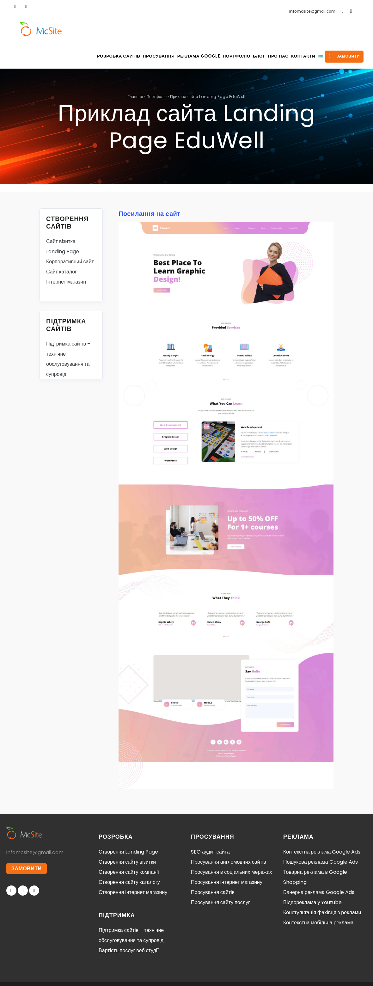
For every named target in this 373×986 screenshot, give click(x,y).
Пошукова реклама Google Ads (320, 836)
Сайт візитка (61, 216)
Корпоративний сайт (70, 236)
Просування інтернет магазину (226, 856)
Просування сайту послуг (220, 877)
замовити (340, 31)
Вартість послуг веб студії (129, 925)
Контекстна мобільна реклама (318, 897)
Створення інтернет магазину (133, 867)
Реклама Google (166, 31)
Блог (235, 31)
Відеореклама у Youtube (312, 877)
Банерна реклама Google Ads (318, 867)
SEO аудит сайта (210, 826)
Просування (122, 31)
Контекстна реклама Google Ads (321, 826)
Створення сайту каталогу (129, 856)
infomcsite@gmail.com (312, 11)
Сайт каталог (61, 246)
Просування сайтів (213, 867)
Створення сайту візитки (127, 836)
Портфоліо (208, 31)
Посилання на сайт (149, 188)
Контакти (290, 31)
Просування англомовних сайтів (228, 836)
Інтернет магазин (66, 256)
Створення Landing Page (128, 826)
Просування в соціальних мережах (231, 846)
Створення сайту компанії (129, 846)
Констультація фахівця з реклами (322, 887)
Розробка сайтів (79, 31)
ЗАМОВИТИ (27, 844)
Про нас (260, 31)
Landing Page (62, 226)
